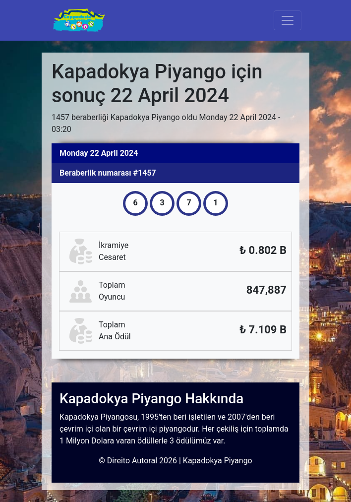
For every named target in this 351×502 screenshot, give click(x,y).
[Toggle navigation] (287, 20)
